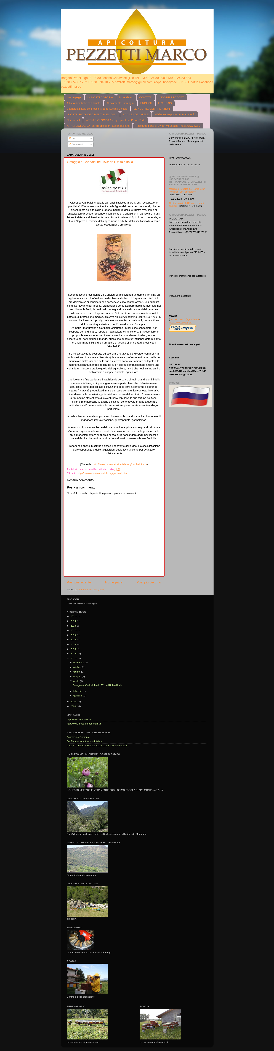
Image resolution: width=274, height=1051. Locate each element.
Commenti (76, 144)
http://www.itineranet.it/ (79, 719)
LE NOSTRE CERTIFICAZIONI (152, 108)
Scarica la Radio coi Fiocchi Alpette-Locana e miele (97, 108)
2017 (73, 630)
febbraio (78, 691)
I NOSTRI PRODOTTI (171, 97)
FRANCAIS (165, 103)
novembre (79, 662)
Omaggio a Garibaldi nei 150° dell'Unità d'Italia (100, 162)
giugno (77, 671)
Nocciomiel (73, 120)
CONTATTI (145, 97)
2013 (73, 649)
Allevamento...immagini (120, 103)
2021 (73, 616)
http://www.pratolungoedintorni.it (84, 723)
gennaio (78, 695)
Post (72, 138)
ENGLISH (146, 103)
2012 (73, 653)
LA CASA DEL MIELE (136, 114)
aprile (76, 681)
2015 (73, 639)
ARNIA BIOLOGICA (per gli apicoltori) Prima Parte (115, 120)
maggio (77, 676)
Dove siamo (126, 97)
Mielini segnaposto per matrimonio (175, 114)
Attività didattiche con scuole (83, 103)
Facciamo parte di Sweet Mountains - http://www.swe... (168, 125)
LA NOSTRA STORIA (100, 97)
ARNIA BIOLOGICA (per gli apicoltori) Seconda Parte (98, 125)
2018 (73, 625)
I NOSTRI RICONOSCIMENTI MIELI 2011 (92, 114)
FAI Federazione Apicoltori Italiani (84, 741)
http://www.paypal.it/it (180, 322)
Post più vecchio (149, 582)
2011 (73, 658)
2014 (73, 644)
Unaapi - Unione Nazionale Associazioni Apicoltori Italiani (97, 745)
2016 (73, 635)
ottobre (77, 667)
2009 (73, 706)
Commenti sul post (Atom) (91, 589)
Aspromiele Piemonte (78, 737)
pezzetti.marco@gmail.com (184, 319)
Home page (74, 97)
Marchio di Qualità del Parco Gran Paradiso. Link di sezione (187, 190)
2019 (73, 621)
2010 (73, 701)
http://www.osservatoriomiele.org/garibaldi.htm (120, 464)
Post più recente (79, 582)
